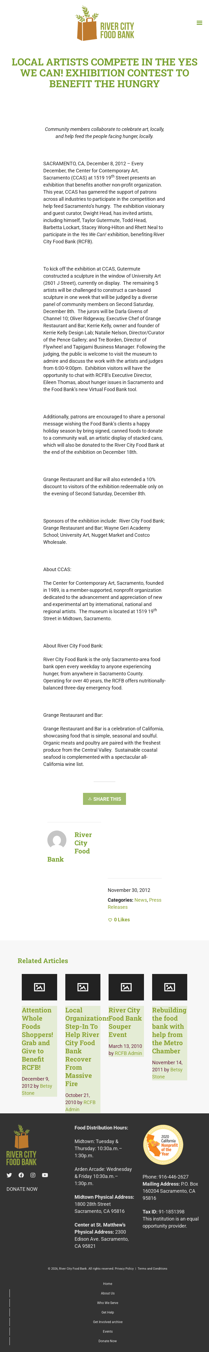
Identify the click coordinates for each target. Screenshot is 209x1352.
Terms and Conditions (152, 1268)
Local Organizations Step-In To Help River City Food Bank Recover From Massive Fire (87, 1047)
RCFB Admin (128, 1053)
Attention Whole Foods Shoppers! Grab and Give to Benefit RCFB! (37, 1039)
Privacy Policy (124, 1268)
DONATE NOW (22, 1189)
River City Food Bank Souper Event (125, 1022)
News (140, 900)
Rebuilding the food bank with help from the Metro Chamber (169, 1030)
